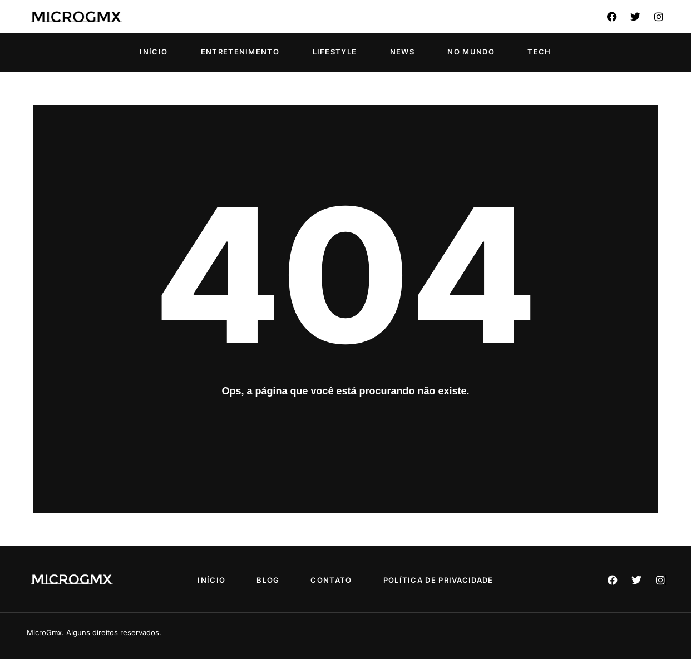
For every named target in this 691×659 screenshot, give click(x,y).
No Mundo (470, 51)
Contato (332, 580)
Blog (267, 580)
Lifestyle (335, 51)
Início (153, 51)
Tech (539, 51)
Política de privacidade (441, 580)
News (402, 51)
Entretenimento (240, 51)
